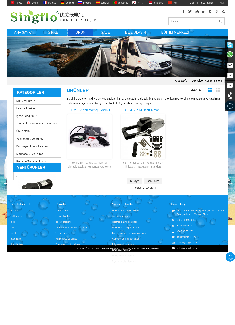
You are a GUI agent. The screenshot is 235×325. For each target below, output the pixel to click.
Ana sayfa (23, 32)
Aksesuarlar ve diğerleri (31, 169)
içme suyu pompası (121, 298)
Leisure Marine (25, 108)
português (120, 2)
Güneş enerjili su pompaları (126, 287)
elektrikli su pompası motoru (126, 276)
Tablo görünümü (210, 90)
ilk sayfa (134, 181)
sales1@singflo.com (187, 291)
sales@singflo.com (186, 285)
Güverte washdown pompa (125, 259)
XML (222, 2)
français (49, 2)
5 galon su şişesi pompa (124, 310)
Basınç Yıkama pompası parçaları (129, 282)
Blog (192, 2)
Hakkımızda (16, 265)
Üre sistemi (23, 131)
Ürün (80, 32)
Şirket (54, 32)
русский (84, 2)
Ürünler (14, 282)
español (102, 2)
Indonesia (156, 2)
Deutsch (67, 2)
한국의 (138, 2)
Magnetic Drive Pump (29, 153)
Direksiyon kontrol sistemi (207, 80)
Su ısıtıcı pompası (121, 265)
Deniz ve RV (24, 100)
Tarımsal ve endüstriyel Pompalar (37, 123)
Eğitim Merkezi (175, 32)
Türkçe (16, 2)
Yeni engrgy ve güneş (29, 138)
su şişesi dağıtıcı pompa (124, 304)
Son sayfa (153, 181)
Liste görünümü (218, 90)
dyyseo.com (153, 319)
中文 (172, 2)
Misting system (25, 176)
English (33, 2)
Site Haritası (207, 2)
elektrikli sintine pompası (124, 270)
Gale (105, 32)
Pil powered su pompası (124, 293)
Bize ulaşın (135, 32)
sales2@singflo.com (187, 297)
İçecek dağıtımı (26, 116)
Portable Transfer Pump (31, 161)
